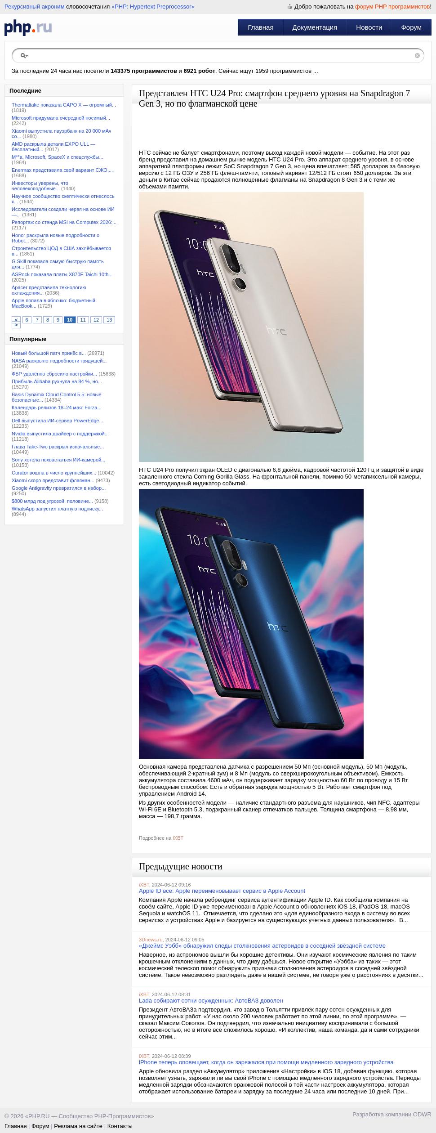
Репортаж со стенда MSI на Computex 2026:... (64, 222)
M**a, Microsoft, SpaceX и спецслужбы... (57, 157)
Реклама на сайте (78, 1126)
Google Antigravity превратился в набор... (59, 488)
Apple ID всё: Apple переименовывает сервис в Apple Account (222, 890)
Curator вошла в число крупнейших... (54, 472)
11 (83, 319)
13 (109, 319)
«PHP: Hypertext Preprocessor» (153, 6)
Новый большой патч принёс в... (49, 353)
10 (69, 319)
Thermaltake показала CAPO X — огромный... (64, 104)
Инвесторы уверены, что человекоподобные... (40, 185)
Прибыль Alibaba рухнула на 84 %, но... (57, 381)
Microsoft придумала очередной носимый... (61, 118)
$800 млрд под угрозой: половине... (52, 501)
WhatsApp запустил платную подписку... (57, 508)
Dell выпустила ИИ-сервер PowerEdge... (57, 420)
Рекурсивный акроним (34, 6)
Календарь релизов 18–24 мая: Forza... (57, 407)
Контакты (120, 1126)
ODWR (422, 1114)
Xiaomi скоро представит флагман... (53, 480)
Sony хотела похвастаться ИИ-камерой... (58, 459)
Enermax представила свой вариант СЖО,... (62, 170)
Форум (411, 27)
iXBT (178, 838)
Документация (315, 27)
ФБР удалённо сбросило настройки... (54, 373)
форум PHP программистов (392, 6)
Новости (369, 27)
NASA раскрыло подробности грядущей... (59, 360)
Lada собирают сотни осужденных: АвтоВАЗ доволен (211, 1000)
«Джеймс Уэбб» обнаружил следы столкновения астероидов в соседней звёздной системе (262, 945)
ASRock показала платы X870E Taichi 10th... (62, 274)
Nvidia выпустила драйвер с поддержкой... (60, 433)
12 (96, 319)
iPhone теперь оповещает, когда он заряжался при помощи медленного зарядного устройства (266, 1062)
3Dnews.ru (151, 939)
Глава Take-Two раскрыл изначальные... (58, 446)
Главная (260, 27)
